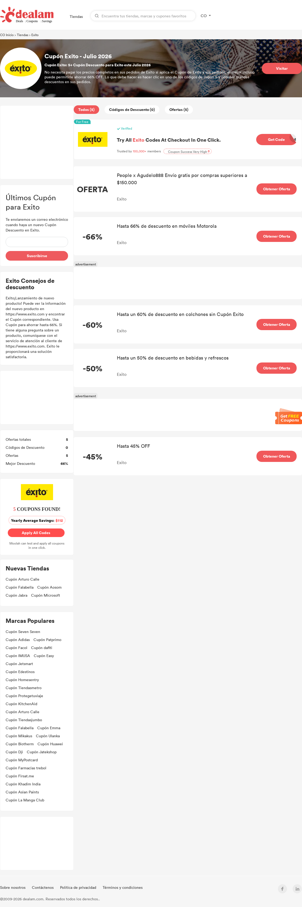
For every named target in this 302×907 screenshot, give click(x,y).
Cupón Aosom (49, 587)
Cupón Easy (44, 655)
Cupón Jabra (16, 595)
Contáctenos (43, 887)
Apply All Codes (35, 532)
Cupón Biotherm (20, 743)
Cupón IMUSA (18, 655)
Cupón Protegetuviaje (24, 695)
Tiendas (76, 16)
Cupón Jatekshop (42, 751)
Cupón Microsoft (45, 595)
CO (204, 15)
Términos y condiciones (123, 887)
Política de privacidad (78, 887)
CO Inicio (7, 34)
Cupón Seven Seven (23, 631)
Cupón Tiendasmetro (24, 687)
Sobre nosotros (13, 887)
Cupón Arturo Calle (22, 579)
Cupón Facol (16, 647)
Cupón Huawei (50, 743)
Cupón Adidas (18, 639)
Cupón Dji (14, 751)
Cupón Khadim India (23, 783)
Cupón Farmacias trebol (26, 767)
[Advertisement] (37, 142)
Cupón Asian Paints (22, 791)
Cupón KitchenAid (21, 703)
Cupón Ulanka (48, 735)
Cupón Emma (48, 727)
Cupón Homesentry (22, 679)
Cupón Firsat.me (20, 775)
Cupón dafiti (41, 647)
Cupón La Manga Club (25, 799)
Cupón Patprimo (47, 639)
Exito (35, 34)
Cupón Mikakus (19, 735)
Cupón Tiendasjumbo (24, 719)
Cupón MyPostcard (22, 759)
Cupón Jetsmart (19, 663)
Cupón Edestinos (20, 671)
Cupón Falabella (19, 587)
